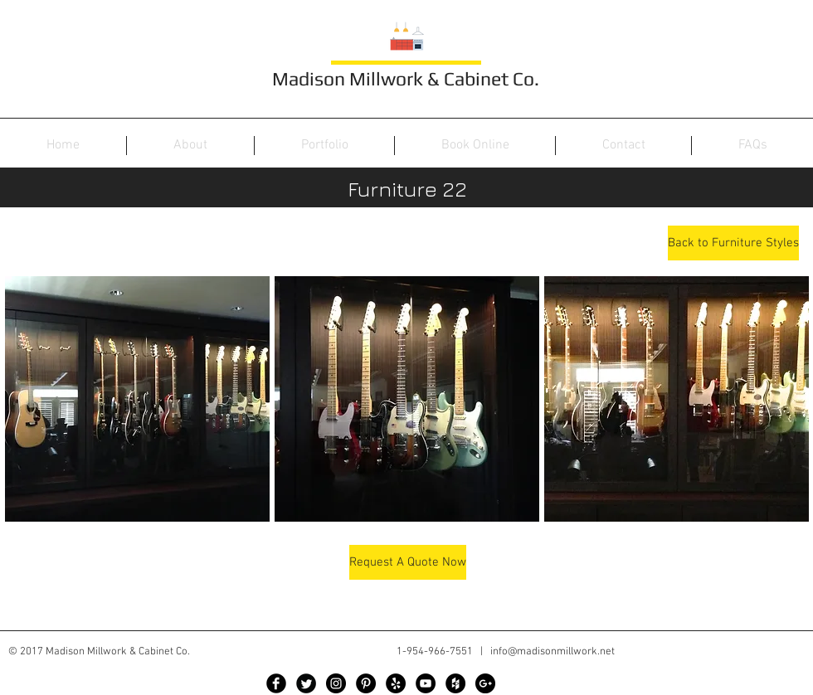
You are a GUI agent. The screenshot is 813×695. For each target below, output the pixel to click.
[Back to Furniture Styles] (733, 243)
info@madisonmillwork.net (552, 652)
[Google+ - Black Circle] (485, 683)
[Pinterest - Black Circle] (366, 683)
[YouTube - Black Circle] (426, 683)
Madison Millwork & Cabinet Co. (405, 78)
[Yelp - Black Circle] (396, 683)
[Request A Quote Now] (407, 562)
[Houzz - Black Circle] (455, 683)
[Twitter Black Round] (306, 683)
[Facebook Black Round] (276, 683)
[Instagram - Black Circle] (336, 683)
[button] (137, 399)
